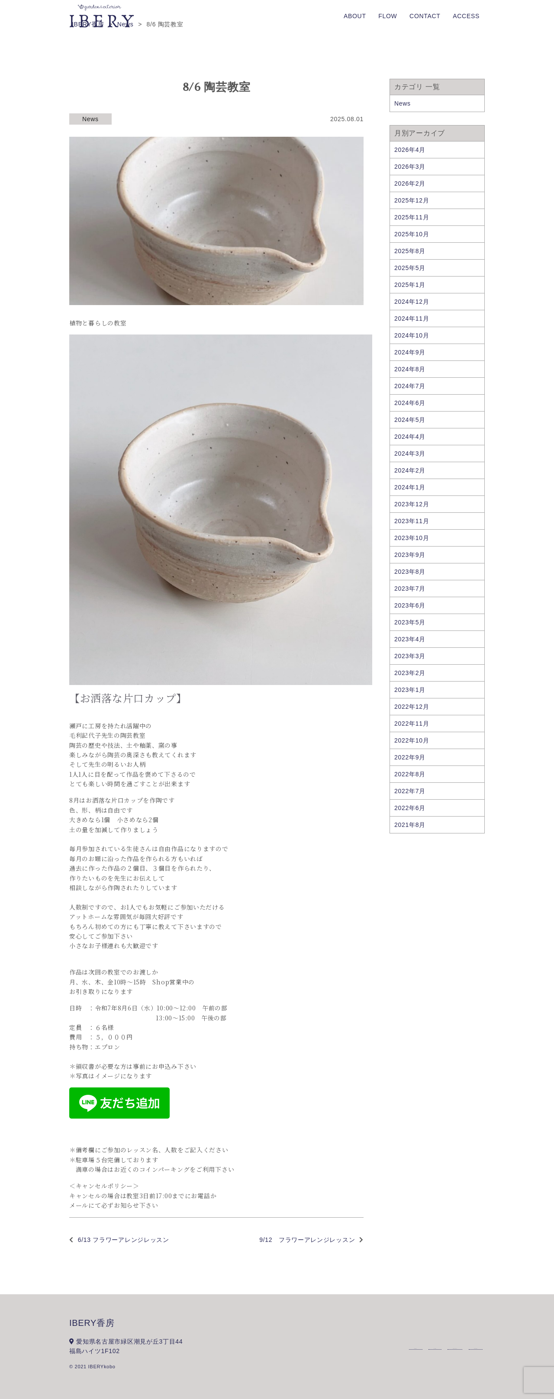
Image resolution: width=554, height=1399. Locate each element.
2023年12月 (411, 504)
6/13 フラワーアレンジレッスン (123, 1239)
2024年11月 (411, 318)
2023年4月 (409, 639)
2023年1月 (409, 689)
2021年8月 (409, 824)
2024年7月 (409, 386)
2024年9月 (409, 352)
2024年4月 (409, 436)
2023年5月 (409, 622)
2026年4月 (409, 149)
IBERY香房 (92, 1323)
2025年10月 (411, 234)
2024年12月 (411, 301)
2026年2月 (409, 183)
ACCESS (466, 16)
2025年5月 (409, 267)
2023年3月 (409, 656)
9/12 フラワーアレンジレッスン (307, 1239)
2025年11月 (411, 217)
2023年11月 (411, 521)
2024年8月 (409, 369)
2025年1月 (409, 284)
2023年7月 (409, 588)
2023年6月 (409, 605)
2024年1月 (409, 487)
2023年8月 (409, 571)
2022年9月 (409, 757)
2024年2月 (409, 470)
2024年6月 (409, 402)
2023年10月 (411, 537)
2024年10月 (411, 335)
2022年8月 (409, 774)
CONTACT (425, 16)
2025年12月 (411, 200)
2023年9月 (409, 554)
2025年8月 (409, 251)
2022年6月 (409, 807)
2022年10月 (411, 740)
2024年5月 (409, 419)
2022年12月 (411, 706)
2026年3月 (409, 166)
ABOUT (355, 16)
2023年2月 (409, 672)
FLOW (387, 16)
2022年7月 (409, 791)
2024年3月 (409, 453)
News (90, 119)
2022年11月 (411, 723)
